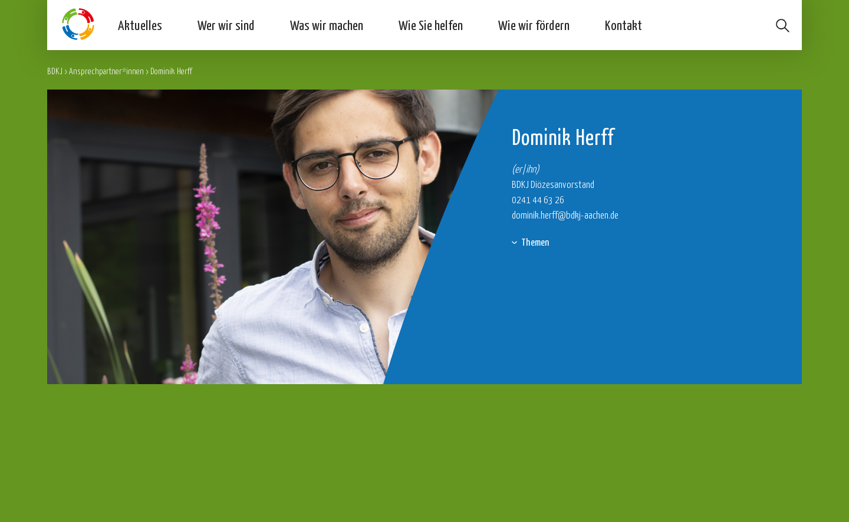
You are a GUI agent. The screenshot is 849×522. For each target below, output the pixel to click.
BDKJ (54, 71)
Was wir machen (326, 24)
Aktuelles (140, 24)
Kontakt (623, 24)
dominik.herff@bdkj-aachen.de (565, 215)
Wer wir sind (226, 24)
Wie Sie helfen (431, 24)
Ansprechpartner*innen (106, 71)
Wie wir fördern (534, 24)
